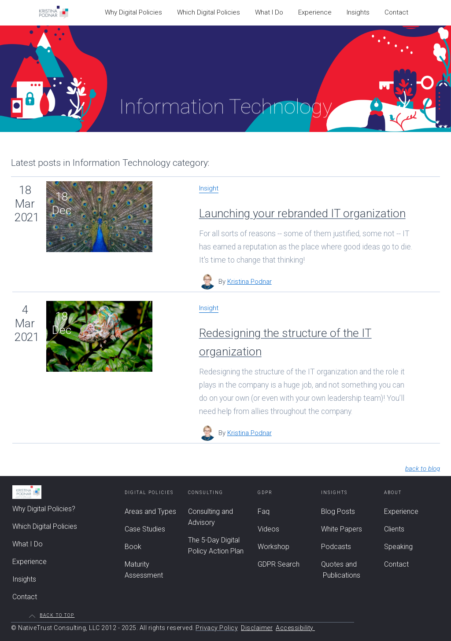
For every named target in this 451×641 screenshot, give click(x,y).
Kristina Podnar (249, 282)
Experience (29, 561)
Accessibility (295, 627)
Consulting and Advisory (210, 517)
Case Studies (145, 529)
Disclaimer (257, 627)
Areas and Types (150, 511)
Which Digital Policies (44, 526)
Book (133, 546)
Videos (268, 529)
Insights (24, 579)
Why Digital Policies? (43, 509)
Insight (208, 188)
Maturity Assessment (144, 569)
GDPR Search (278, 564)
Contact (24, 597)
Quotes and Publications (340, 569)
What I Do (27, 544)
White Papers (341, 529)
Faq (264, 511)
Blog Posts (338, 511)
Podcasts (336, 546)
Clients (394, 529)
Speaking (398, 546)
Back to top (57, 615)
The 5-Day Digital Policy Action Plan (216, 545)
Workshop (273, 546)
